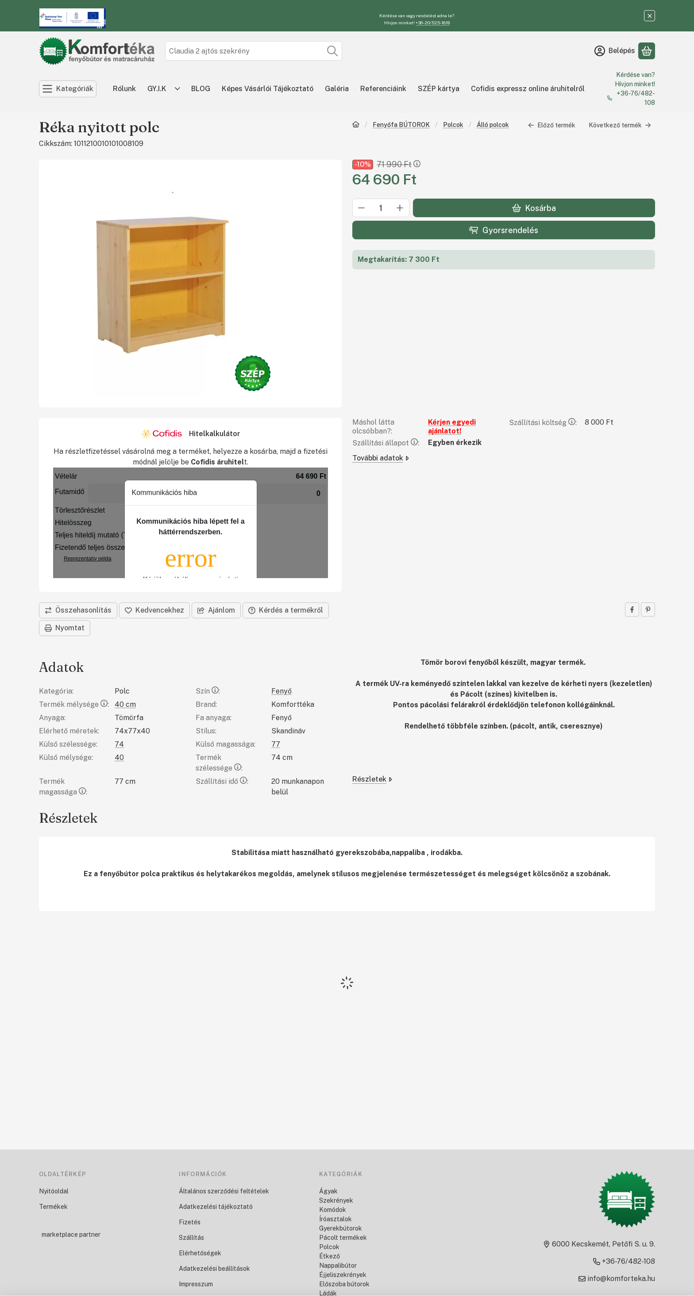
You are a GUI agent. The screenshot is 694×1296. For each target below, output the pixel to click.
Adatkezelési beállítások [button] (214, 1268)
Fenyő (281, 691)
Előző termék (551, 125)
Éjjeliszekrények (342, 1274)
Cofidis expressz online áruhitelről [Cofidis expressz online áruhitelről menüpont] (528, 88)
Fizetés (189, 1222)
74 (119, 744)
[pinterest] (648, 609)
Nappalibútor (338, 1265)
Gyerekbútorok (340, 1228)
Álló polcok (493, 124)
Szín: (208, 691)
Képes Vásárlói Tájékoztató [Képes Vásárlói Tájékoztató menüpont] (267, 88)
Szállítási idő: (222, 781)
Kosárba (534, 208)
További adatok (380, 458)
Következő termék (620, 125)
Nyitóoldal (54, 1191)
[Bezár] (649, 15)
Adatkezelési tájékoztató (216, 1206)
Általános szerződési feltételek (224, 1191)
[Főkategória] (355, 125)
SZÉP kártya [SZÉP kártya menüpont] (438, 88)
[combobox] (253, 51)
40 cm (125, 704)
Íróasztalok (335, 1219)
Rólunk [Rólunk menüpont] (124, 88)
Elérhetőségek (200, 1253)
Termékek (53, 1206)
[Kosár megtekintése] (646, 50)
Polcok (453, 124)
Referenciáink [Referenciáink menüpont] (383, 88)
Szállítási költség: (543, 422)
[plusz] (400, 208)
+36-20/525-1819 (433, 22)
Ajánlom (216, 610)
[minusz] (362, 208)
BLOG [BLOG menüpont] (200, 88)
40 (119, 757)
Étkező (329, 1256)
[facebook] (632, 609)
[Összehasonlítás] (78, 610)
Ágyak (328, 1191)
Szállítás (191, 1237)
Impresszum (196, 1284)
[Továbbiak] (177, 89)
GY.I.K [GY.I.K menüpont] (156, 88)
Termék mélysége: (74, 704)
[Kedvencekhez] (154, 610)
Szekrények (336, 1200)
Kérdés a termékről (285, 610)
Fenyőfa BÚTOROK (401, 124)
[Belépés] (614, 50)
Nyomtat (65, 628)
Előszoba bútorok (344, 1284)
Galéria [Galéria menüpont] (337, 88)
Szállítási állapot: (385, 443)
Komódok (332, 1209)
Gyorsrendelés (503, 230)
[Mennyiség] (381, 208)
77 (275, 744)
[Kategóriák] (67, 89)
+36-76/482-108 (636, 98)
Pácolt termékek (343, 1237)
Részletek (372, 779)
